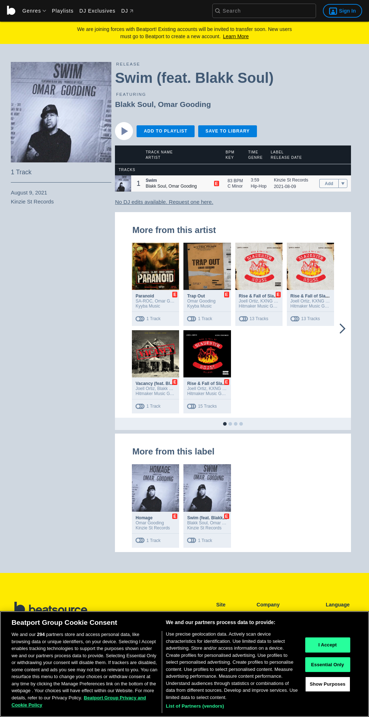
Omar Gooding (184, 104)
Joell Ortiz (248, 301)
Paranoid (144, 296)
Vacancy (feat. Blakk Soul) (162, 383)
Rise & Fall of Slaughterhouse (269, 296)
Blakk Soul (134, 104)
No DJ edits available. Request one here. (164, 202)
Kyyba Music (147, 306)
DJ (127, 11)
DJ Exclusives (97, 11)
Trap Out (196, 296)
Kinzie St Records (291, 180)
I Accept (327, 647)
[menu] (31, 11)
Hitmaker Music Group (260, 306)
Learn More (236, 36)
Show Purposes (327, 687)
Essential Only (327, 667)
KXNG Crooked (275, 301)
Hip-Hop (259, 186)
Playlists (63, 11)
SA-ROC (143, 301)
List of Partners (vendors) (195, 709)
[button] (123, 183)
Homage (143, 517)
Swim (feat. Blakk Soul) (211, 517)
